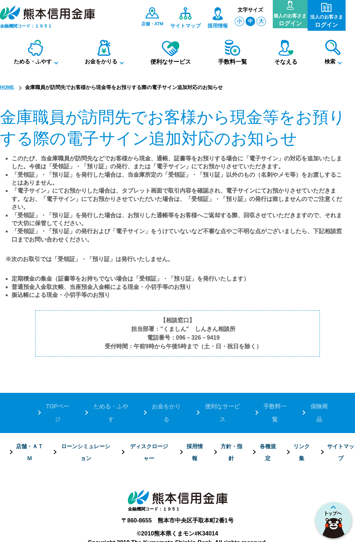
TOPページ (57, 404)
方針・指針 (231, 429)
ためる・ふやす (110, 404)
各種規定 (267, 429)
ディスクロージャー (148, 429)
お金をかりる (166, 404)
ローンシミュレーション (85, 429)
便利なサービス (221, 404)
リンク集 (301, 429)
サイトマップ (340, 429)
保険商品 (318, 404)
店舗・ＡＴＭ (29, 429)
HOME (7, 87)
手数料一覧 (274, 404)
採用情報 (194, 429)
